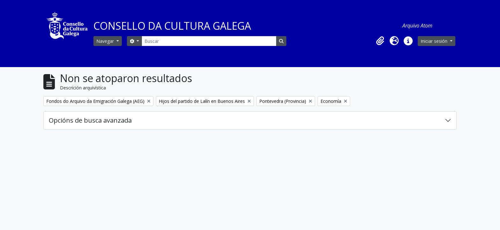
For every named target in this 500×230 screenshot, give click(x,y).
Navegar (105, 41)
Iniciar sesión (435, 41)
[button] (380, 41)
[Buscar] (209, 41)
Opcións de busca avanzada (90, 120)
